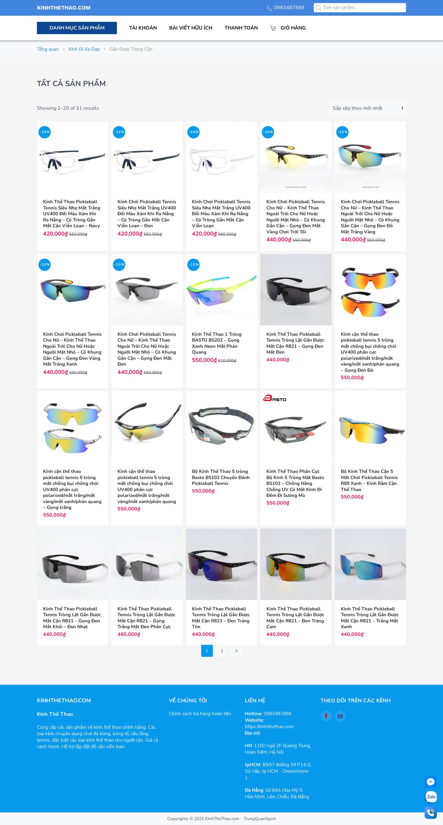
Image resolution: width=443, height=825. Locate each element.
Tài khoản (143, 28)
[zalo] (431, 797)
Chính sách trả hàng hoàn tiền (200, 714)
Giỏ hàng (288, 28)
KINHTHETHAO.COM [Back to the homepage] (63, 8)
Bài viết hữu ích (190, 28)
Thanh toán (241, 28)
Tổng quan (48, 49)
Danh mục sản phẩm (77, 28)
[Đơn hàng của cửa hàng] (368, 108)
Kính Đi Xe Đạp (84, 49)
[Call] (431, 813)
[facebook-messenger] (431, 782)
